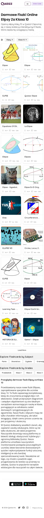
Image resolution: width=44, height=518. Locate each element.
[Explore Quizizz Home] (6, 3)
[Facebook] (23, 508)
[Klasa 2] (29, 373)
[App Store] (16, 484)
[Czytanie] (28, 361)
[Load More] (22, 350)
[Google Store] (30, 484)
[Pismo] (4, 361)
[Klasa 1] (18, 373)
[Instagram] (27, 508)
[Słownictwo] (16, 361)
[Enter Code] (37, 4)
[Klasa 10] (23, 40)
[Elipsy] (10, 40)
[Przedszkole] (6, 373)
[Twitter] (19, 508)
